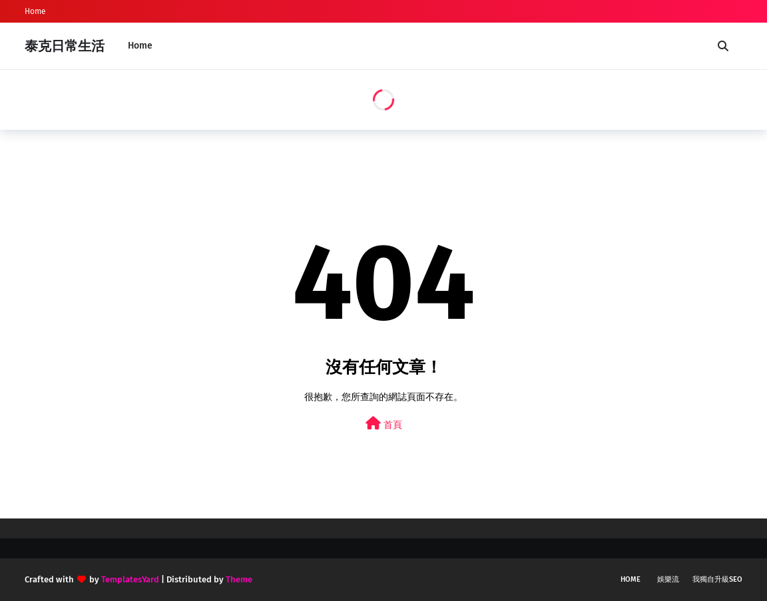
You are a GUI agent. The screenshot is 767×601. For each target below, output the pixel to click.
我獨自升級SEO (717, 579)
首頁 (384, 424)
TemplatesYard (130, 579)
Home (35, 11)
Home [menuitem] (140, 45)
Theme (239, 579)
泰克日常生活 (65, 46)
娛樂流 (668, 579)
